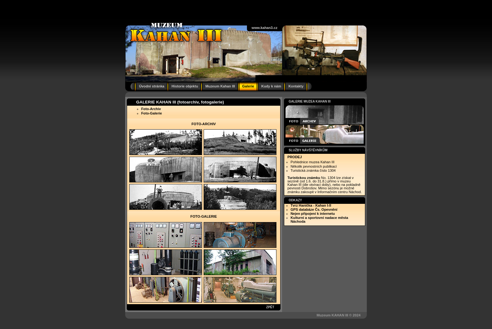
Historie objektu (185, 86)
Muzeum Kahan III (220, 86)
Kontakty (295, 86)
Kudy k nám (271, 86)
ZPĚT (270, 307)
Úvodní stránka (151, 86)
